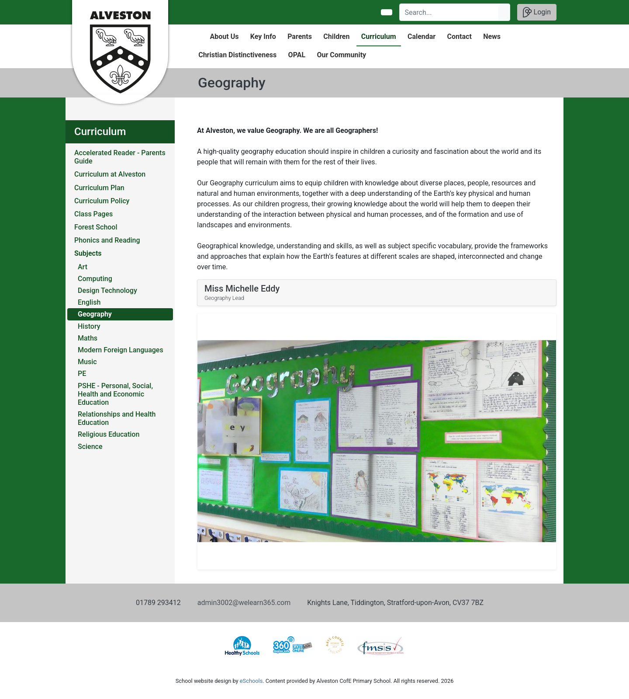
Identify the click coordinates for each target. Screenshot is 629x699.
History (89, 326)
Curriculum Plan (99, 188)
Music (87, 362)
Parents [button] (299, 36)
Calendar (421, 36)
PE (82, 373)
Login (537, 12)
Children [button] (336, 36)
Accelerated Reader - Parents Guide (120, 157)
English (89, 302)
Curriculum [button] (378, 36)
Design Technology (107, 290)
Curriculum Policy (101, 201)
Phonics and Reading (107, 240)
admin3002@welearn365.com (243, 602)
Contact (459, 36)
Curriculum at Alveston (109, 174)
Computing (95, 279)
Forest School (96, 227)
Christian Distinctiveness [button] (237, 55)
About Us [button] (224, 36)
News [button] (492, 36)
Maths (87, 338)
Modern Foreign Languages (120, 350)
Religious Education (108, 434)
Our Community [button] (341, 55)
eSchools (251, 681)
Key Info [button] (263, 36)
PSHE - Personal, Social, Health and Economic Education (115, 394)
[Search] (449, 12)
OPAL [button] (296, 55)
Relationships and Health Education (117, 418)
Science (90, 446)
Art (82, 267)
